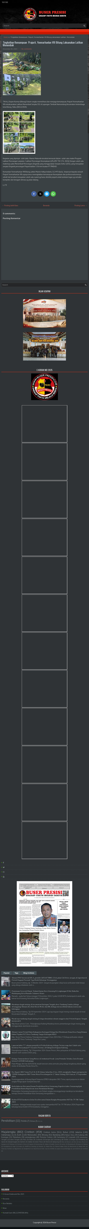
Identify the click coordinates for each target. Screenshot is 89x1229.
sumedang (57, 1139)
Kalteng (81, 1135)
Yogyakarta (17, 1149)
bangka (47, 1139)
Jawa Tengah (15, 1139)
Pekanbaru (17, 1137)
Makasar (12, 1144)
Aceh (19, 1134)
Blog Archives (28, 973)
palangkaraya (30, 1137)
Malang (33, 1146)
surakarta (39, 1139)
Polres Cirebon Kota (61, 1146)
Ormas (32, 1121)
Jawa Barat (82, 1142)
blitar (31, 1139)
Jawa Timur (39, 1142)
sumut (63, 1144)
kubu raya (44, 1149)
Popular (7, 973)
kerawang (39, 1144)
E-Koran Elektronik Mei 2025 (13, 1194)
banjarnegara (12, 1142)
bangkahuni (27, 1149)
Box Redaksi (7, 1203)
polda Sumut (55, 1144)
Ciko (74, 1142)
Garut (3, 1142)
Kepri (14, 1146)
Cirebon (29, 1132)
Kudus (20, 1146)
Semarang (61, 1137)
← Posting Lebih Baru (10, 205)
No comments (26, 49)
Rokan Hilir (82, 1146)
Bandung (56, 1134)
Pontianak (73, 1146)
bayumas (36, 1149)
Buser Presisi (51, 1222)
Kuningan (4, 1137)
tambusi (85, 1149)
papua (59, 1149)
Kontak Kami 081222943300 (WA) (15, 1213)
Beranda (46, 205)
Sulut (3, 1149)
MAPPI (27, 1146)
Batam (69, 1142)
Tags (16, 973)
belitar (66, 1139)
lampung (56, 1142)
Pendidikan (8, 1120)
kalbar (30, 1142)
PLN (39, 1121)
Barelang (71, 1144)
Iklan (5, 1208)
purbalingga (67, 1149)
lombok (52, 1149)
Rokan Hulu (69, 1135)
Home (6, 37)
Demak (85, 1144)
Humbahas (6, 1146)
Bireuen (78, 1144)
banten (22, 1142)
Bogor (73, 1139)
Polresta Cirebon (46, 1137)
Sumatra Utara (22, 1144)
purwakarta (76, 1149)
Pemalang (81, 1139)
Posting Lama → (81, 205)
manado (72, 1137)
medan (47, 1144)
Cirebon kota (49, 1132)
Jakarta (78, 1132)
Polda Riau (49, 1146)
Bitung (45, 1134)
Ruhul (48, 1142)
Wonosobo (32, 1134)
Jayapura (4, 1144)
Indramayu (6, 1134)
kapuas (31, 1144)
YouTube (5, 2)
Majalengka (8, 1132)
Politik (24, 1121)
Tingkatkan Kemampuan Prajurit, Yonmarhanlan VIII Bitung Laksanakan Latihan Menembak (43, 43)
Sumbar (9, 1149)
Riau (24, 1139)
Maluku (41, 1146)
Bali (63, 1142)
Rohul (65, 1132)
